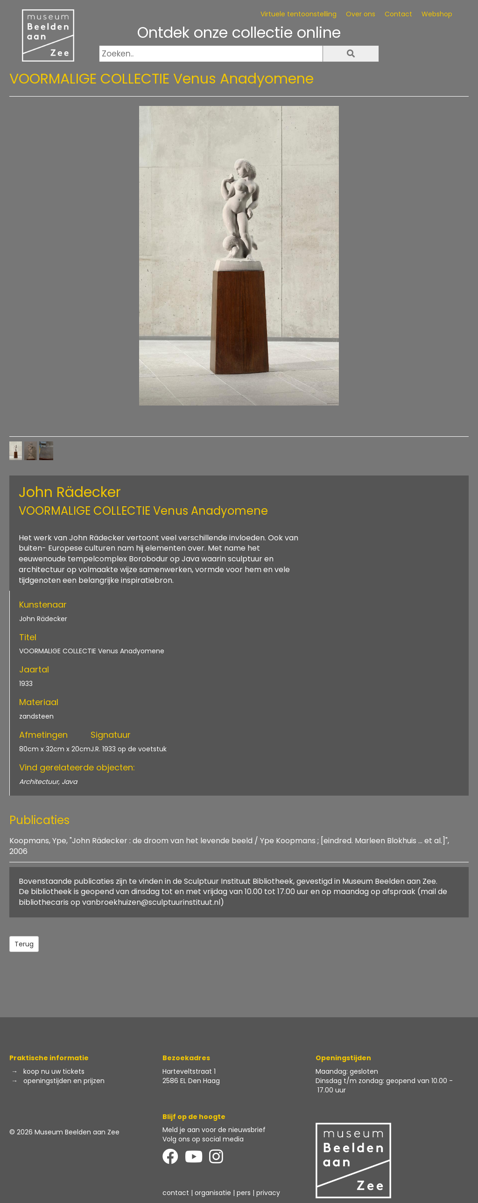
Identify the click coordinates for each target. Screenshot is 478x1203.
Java (69, 781)
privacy (268, 1192)
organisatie (213, 1192)
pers (244, 1192)
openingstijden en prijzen (64, 1080)
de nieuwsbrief (242, 1129)
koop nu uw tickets (53, 1071)
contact (175, 1192)
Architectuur (38, 781)
